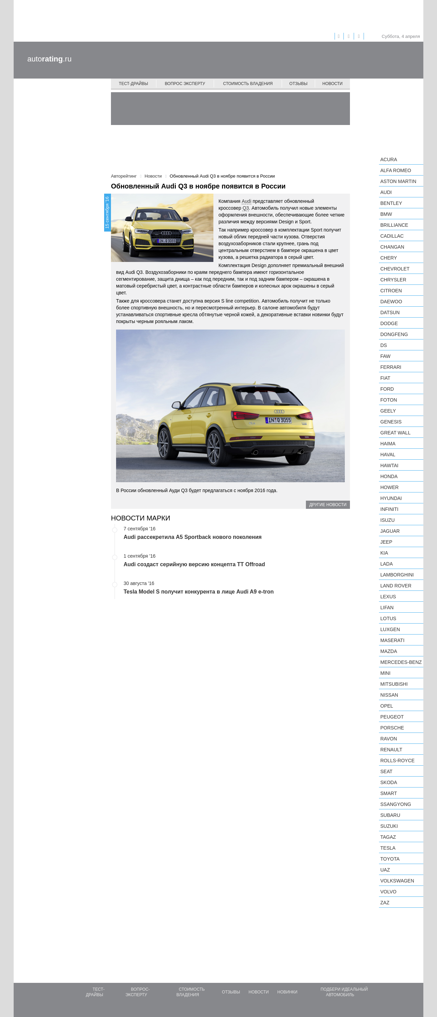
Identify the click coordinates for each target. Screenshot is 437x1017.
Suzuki (389, 826)
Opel (386, 706)
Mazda (388, 651)
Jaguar (390, 531)
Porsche (392, 727)
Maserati (392, 640)
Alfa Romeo (395, 170)
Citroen (391, 290)
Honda (389, 476)
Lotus (388, 618)
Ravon (388, 738)
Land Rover (395, 585)
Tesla (387, 848)
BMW (386, 214)
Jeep (386, 542)
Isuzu (387, 520)
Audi (246, 201)
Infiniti (389, 509)
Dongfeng (394, 334)
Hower (389, 487)
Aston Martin (398, 181)
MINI (385, 673)
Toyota (389, 859)
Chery (388, 258)
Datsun (390, 312)
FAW (385, 356)
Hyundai (391, 498)
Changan (392, 247)
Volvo (388, 891)
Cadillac (392, 236)
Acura (388, 159)
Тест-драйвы (133, 83)
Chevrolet (395, 268)
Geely (388, 411)
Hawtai (389, 465)
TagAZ (388, 837)
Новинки (287, 992)
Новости (332, 83)
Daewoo (391, 301)
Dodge (389, 323)
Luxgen (390, 629)
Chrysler (393, 279)
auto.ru (49, 59)
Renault (391, 749)
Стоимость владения (247, 83)
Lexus (388, 596)
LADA (386, 564)
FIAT (385, 378)
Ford (387, 389)
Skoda (388, 782)
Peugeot (392, 717)
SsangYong (395, 804)
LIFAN (387, 607)
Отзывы (299, 83)
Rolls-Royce (397, 760)
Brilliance (394, 225)
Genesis (390, 421)
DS (383, 345)
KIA (384, 553)
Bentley (391, 203)
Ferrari (390, 367)
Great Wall (395, 432)
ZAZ (384, 902)
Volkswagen (397, 880)
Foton (388, 400)
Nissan (389, 695)
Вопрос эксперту (185, 83)
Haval (387, 454)
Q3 (245, 208)
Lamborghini (397, 574)
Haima (387, 443)
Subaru (390, 815)
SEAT (386, 771)
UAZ (385, 870)
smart (388, 793)
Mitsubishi (394, 684)
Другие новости (328, 504)
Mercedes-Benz (401, 662)
